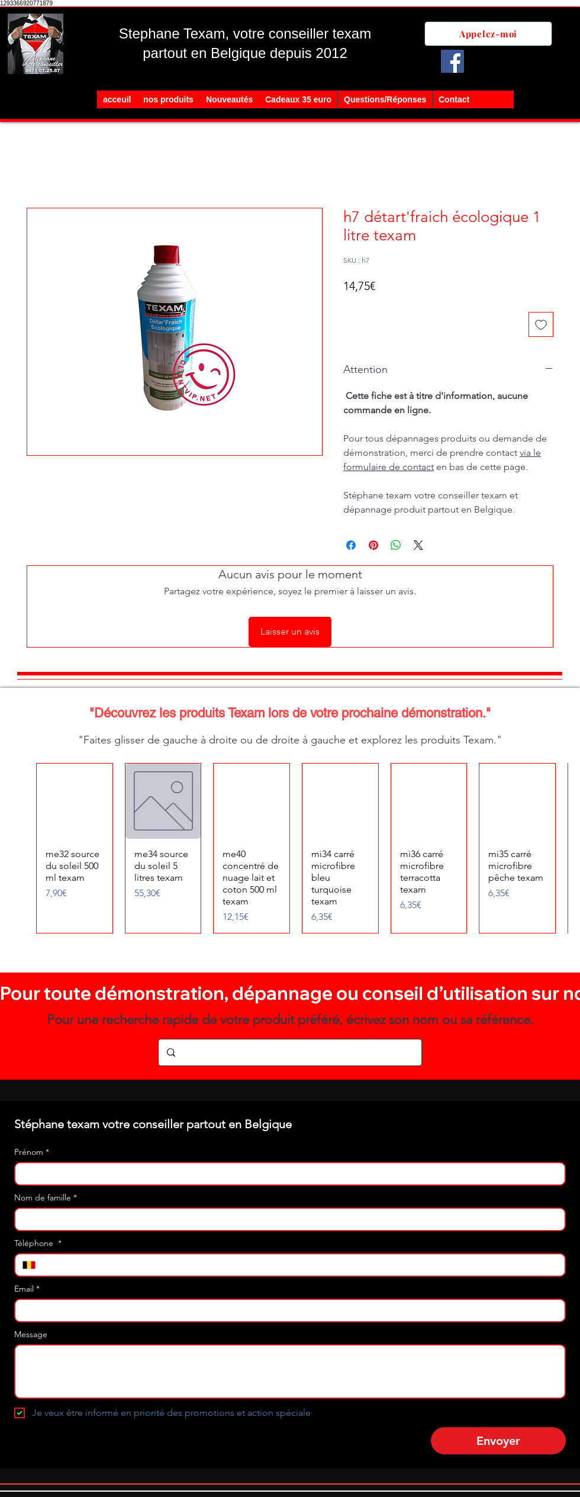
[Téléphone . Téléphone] (300, 1265)
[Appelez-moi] (488, 33)
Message (30, 1334)
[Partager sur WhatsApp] (396, 545)
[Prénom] (286, 1173)
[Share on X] (418, 545)
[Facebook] (452, 61)
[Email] (286, 1310)
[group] (290, 848)
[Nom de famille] (286, 1219)
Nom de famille (45, 1198)
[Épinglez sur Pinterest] (373, 545)
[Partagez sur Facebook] (351, 545)
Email (27, 1289)
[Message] (290, 1371)
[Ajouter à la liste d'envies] (541, 324)
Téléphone (38, 1243)
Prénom (31, 1152)
